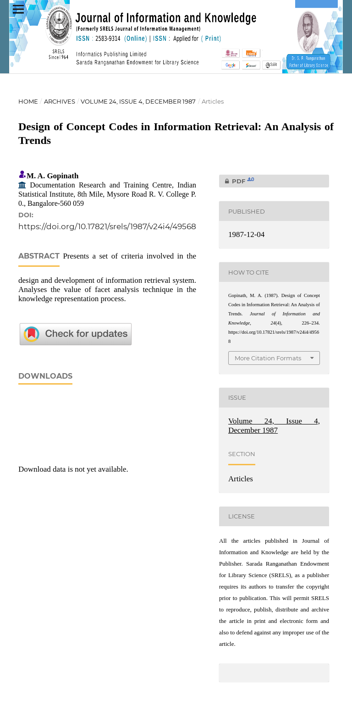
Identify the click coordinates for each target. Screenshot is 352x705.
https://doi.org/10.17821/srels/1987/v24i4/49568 (107, 226)
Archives (59, 101)
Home (28, 101)
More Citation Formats (268, 358)
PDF (236, 181)
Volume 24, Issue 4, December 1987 (138, 101)
